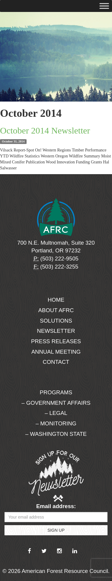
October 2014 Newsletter (45, 130)
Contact (56, 362)
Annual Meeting (56, 352)
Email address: (56, 506)
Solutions (56, 321)
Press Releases (56, 341)
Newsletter (56, 331)
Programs (56, 392)
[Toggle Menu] (104, 6)
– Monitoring (56, 423)
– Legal (56, 413)
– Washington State (56, 434)
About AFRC (56, 310)
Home (56, 300)
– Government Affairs (56, 403)
